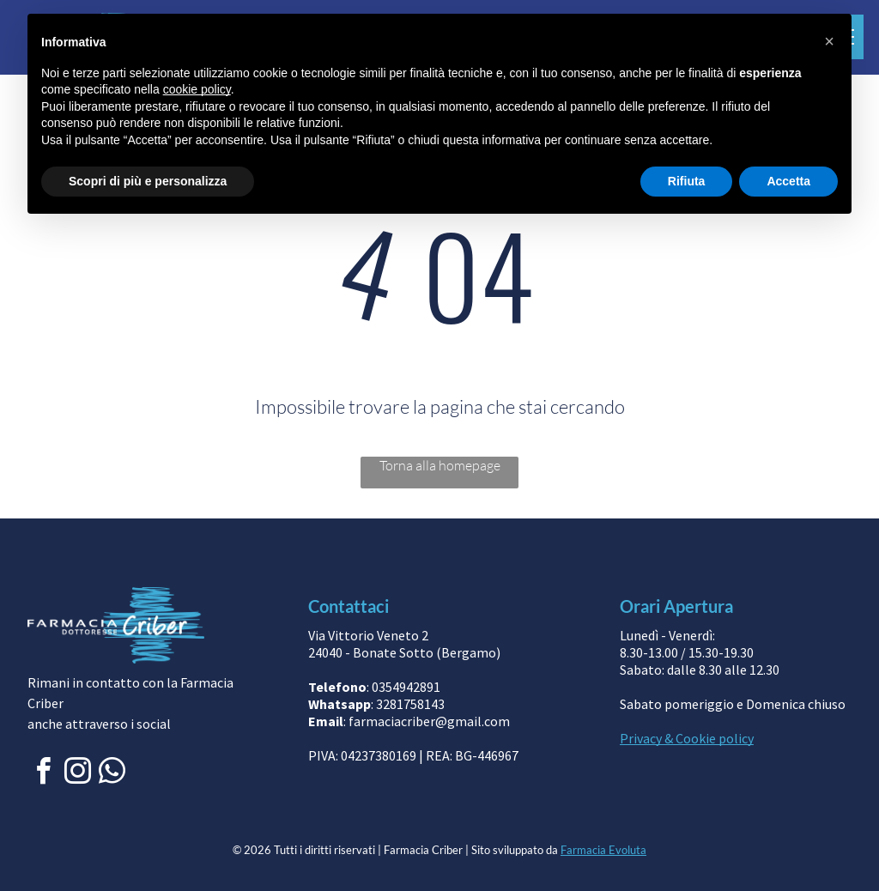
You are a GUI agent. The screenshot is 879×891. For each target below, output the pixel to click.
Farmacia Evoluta (603, 850)
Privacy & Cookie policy (687, 738)
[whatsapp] (111, 773)
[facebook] (42, 773)
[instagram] (77, 773)
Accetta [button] (788, 181)
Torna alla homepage (439, 465)
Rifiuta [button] (687, 181)
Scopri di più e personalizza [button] (148, 181)
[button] (829, 41)
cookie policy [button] (197, 89)
